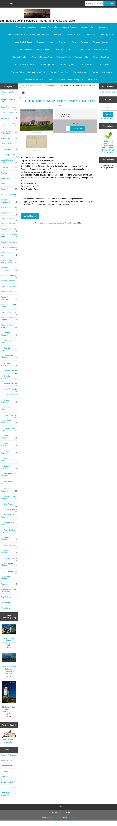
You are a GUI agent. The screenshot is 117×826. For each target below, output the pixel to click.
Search (108, 100)
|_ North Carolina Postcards (9, 497)
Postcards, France (63, 57)
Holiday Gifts (58, 34)
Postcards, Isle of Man (101, 57)
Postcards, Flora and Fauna (42, 57)
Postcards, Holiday (81, 57)
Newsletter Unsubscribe (5, 794)
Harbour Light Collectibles (39, 34)
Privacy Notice (6, 760)
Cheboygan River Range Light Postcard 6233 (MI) (9, 698)
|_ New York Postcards (9, 490)
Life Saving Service (107, 34)
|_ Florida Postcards (9, 371)
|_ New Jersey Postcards (9, 482)
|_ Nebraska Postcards (9, 467)
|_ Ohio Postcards (9, 505)
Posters (50, 80)
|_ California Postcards (9, 341)
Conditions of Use (7, 766)
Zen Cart (73, 817)
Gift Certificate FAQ (8, 782)
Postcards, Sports (80, 72)
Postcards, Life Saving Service (23, 65)
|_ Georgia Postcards (9, 377)
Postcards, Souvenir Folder (60, 72)
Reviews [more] (9, 725)
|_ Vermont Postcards (9, 552)
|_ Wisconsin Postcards (9, 578)
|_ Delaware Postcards (9, 364)
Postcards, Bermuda (63, 50)
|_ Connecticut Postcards (9, 356)
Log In (13, 4)
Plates (74, 42)
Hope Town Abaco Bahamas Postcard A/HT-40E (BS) (9, 663)
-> (9, 326)
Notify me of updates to (108, 142)
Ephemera (102, 27)
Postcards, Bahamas (44, 50)
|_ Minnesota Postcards (9, 444)
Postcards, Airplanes (100, 42)
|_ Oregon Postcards (9, 510)
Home (4, 4)
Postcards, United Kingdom (102, 72)
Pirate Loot (63, 42)
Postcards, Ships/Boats (36, 72)
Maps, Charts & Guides (23, 42)
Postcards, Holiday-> (9, 248)
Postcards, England (20, 57)
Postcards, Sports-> (9, 313)
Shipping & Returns (8, 755)
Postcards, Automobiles (23, 50)
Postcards (84, 42)
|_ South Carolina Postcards (9, 531)
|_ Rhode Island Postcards (9, 523)
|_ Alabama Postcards (9, 334)
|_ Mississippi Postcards (9, 452)
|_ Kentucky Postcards (9, 401)
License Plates (90, 34)
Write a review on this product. (9, 736)
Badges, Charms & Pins (49, 27)
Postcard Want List (107, 92)
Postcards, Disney (101, 50)
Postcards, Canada (83, 50)
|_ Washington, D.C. (9, 572)
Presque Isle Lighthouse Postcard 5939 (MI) (9, 635)
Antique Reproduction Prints (26, 27)
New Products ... (7, 602)
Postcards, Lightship (67, 65)
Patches (51, 42)
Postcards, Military (103, 65)
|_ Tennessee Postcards (9, 539)
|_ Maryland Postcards (9, 421)
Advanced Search (108, 118)
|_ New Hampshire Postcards (9, 475)
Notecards (40, 42)
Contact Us (5, 771)
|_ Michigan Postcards (9, 437)
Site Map (4, 777)
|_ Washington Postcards (9, 564)
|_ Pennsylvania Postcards (9, 516)
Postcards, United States (34, 85)
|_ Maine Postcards (9, 416)
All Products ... (6, 608)
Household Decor (74, 34)
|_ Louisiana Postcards (9, 408)
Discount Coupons (8, 787)
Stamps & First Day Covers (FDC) (70, 80)
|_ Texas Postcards (9, 546)
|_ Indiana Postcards (9, 395)
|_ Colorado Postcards (9, 349)
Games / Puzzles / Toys (16, 34)
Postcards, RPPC (17, 72)
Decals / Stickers (88, 27)
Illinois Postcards (51, 85)
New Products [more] (9, 616)
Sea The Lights (57, 817)
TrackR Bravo (92, 80)
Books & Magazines (70, 27)
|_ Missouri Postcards (9, 459)
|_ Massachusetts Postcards (9, 429)
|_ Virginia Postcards (9, 559)
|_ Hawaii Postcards (9, 384)
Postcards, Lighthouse (47, 65)
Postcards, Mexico (85, 65)
